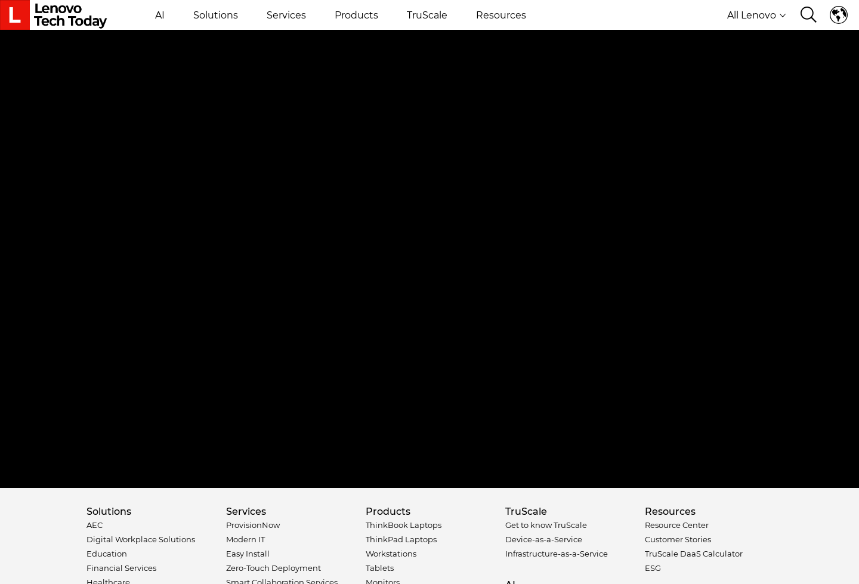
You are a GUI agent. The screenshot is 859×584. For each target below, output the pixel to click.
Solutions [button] (215, 15)
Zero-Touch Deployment (273, 568)
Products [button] (356, 15)
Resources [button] (501, 15)
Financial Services (121, 568)
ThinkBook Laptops (403, 525)
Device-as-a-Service (543, 539)
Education (106, 553)
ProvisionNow (253, 525)
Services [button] (286, 15)
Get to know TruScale (546, 525)
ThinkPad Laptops (401, 539)
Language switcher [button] (839, 15)
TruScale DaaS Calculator (694, 553)
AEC (94, 525)
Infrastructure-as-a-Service (556, 553)
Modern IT (245, 539)
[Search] (809, 15)
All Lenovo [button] (756, 15)
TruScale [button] (427, 15)
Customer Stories (678, 539)
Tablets (380, 568)
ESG (653, 568)
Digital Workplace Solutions (140, 539)
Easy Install (248, 553)
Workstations (391, 553)
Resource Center (677, 525)
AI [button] (160, 15)
